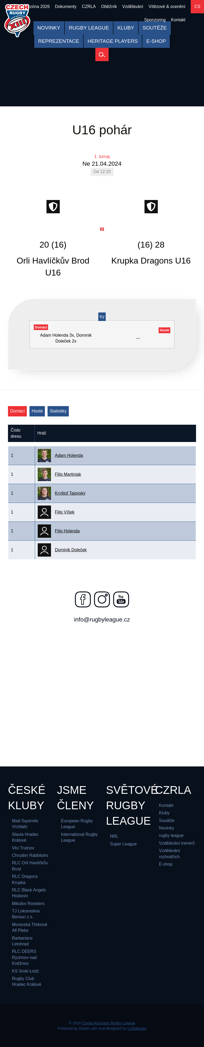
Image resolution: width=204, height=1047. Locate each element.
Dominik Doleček (71, 550)
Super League (123, 844)
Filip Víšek (65, 512)
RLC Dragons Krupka (25, 879)
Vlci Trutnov (23, 848)
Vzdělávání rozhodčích (169, 853)
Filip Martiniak (68, 474)
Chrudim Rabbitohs (30, 855)
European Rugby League (77, 824)
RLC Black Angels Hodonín (29, 893)
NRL (114, 836)
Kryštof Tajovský (70, 493)
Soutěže (167, 820)
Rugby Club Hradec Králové (26, 981)
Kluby (164, 813)
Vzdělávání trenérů (177, 843)
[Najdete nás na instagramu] (102, 599)
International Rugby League (79, 837)
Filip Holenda (67, 531)
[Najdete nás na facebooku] (83, 599)
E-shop (166, 864)
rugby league (171, 835)
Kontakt (166, 805)
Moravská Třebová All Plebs (29, 927)
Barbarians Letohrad (22, 941)
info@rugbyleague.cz (102, 619)
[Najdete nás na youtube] (121, 599)
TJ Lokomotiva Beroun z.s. (26, 914)
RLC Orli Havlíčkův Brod (30, 866)
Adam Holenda (69, 455)
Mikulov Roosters (28, 903)
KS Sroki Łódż (25, 971)
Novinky (166, 828)
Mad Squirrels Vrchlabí (25, 824)
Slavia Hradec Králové (25, 837)
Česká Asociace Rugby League (108, 1023)
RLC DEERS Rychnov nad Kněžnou (24, 957)
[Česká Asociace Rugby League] (17, 20)
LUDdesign (137, 1028)
